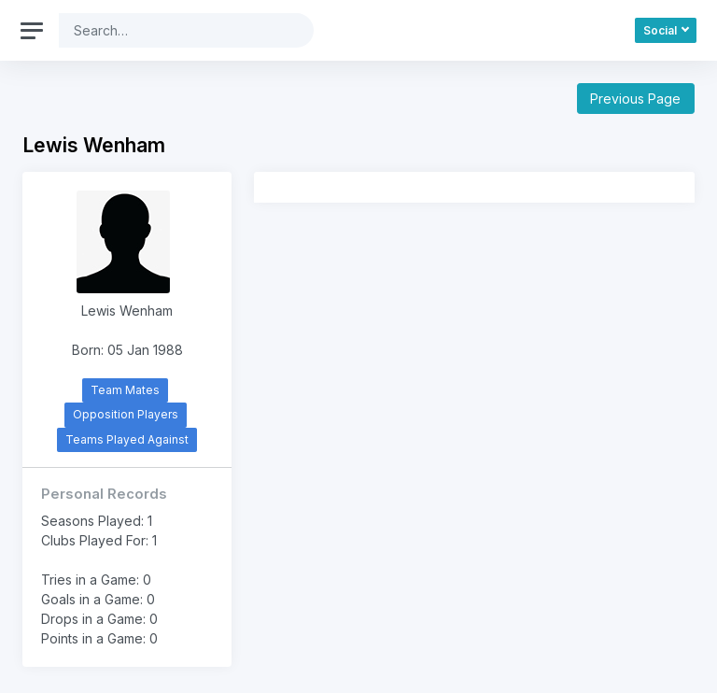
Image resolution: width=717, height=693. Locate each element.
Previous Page (635, 98)
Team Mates (125, 390)
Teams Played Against (127, 439)
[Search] (172, 30)
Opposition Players (125, 414)
